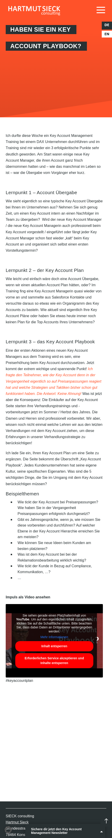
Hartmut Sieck (17, 822)
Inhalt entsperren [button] (54, 646)
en (106, 34)
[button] (8, 830)
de (106, 25)
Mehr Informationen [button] (54, 637)
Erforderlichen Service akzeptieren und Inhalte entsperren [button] (54, 660)
